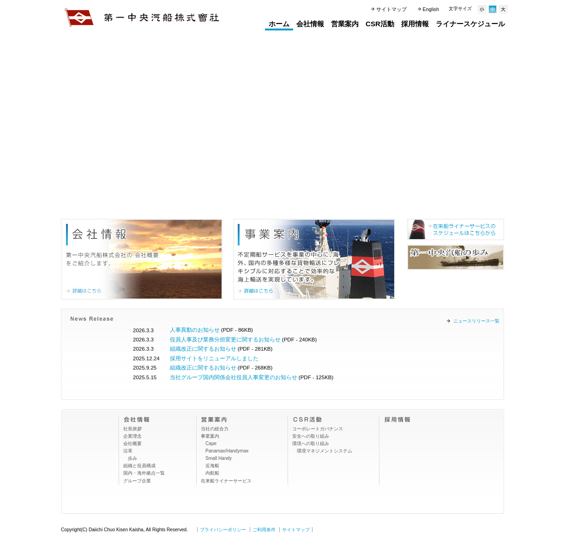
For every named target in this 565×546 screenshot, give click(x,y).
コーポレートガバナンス (317, 428)
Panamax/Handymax (227, 450)
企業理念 (132, 436)
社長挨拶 (132, 428)
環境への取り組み (310, 443)
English (431, 9)
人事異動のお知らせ (195, 330)
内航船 (212, 473)
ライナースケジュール (470, 24)
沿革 (127, 450)
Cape (210, 443)
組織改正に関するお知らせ (203, 349)
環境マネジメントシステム (324, 450)
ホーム (279, 24)
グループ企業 (137, 480)
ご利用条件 (264, 529)
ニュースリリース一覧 (476, 320)
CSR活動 (380, 24)
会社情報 (310, 24)
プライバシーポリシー (223, 529)
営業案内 (345, 24)
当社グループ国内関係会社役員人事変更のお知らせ (233, 377)
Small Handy (218, 458)
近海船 (212, 465)
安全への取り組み (310, 436)
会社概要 (132, 443)
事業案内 (210, 436)
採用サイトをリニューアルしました (214, 358)
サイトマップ (391, 9)
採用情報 (415, 24)
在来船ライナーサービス (226, 480)
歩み (132, 458)
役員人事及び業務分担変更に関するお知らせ (225, 339)
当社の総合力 (214, 428)
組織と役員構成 (139, 465)
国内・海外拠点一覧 (144, 473)
